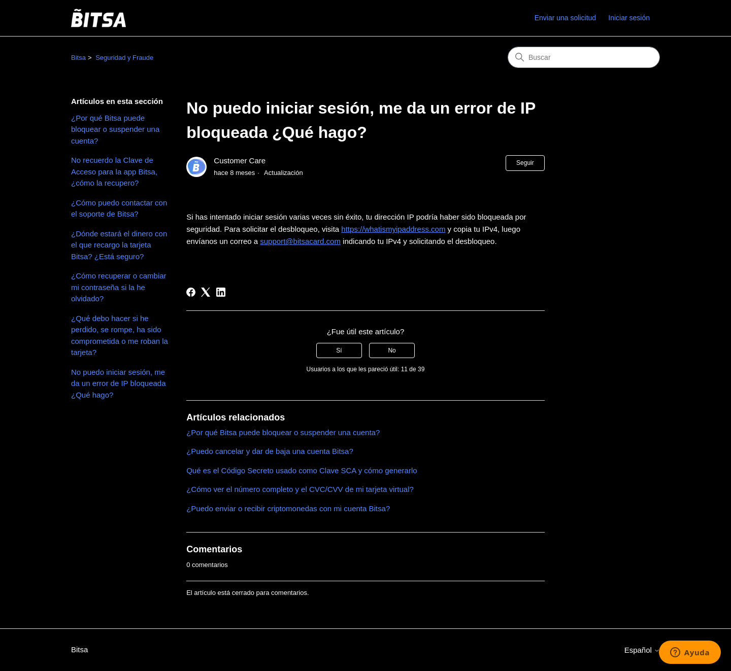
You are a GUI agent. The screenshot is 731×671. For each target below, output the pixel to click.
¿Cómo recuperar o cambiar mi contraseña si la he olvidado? (119, 287)
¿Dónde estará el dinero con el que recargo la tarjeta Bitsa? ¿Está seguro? (119, 245)
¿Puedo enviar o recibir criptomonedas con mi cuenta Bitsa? (288, 508)
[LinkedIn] (220, 292)
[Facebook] (190, 292)
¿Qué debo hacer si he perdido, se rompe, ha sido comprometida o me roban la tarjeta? (119, 335)
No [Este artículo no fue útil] (391, 350)
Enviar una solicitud (565, 18)
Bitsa (78, 57)
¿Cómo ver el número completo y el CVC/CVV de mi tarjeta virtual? (300, 489)
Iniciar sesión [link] (629, 18)
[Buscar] (583, 57)
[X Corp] (205, 292)
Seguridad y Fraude (124, 57)
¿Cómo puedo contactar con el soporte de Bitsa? (119, 208)
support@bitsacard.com (300, 241)
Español (642, 650)
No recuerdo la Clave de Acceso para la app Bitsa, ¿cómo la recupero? (114, 171)
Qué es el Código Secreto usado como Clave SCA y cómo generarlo (301, 470)
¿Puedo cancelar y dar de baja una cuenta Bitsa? (269, 451)
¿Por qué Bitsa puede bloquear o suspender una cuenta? (115, 129)
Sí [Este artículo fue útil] (339, 350)
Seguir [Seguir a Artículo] (525, 162)
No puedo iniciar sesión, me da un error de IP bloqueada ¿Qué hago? (118, 383)
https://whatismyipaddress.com (393, 229)
